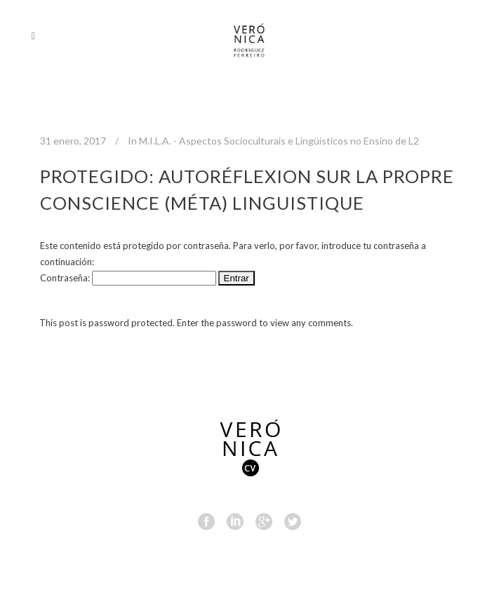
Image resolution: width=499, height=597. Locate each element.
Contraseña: (128, 277)
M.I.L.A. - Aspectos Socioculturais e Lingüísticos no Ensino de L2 (279, 141)
